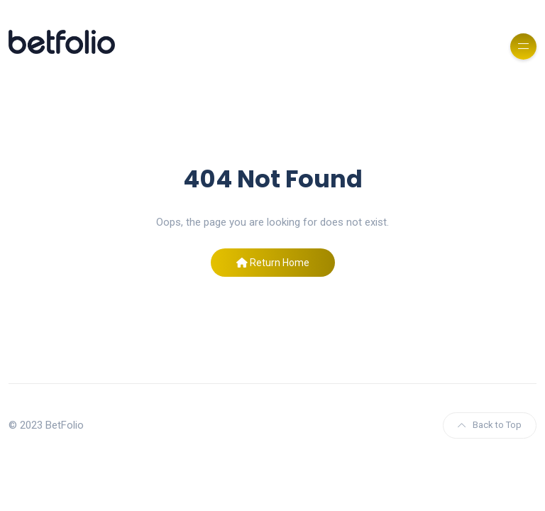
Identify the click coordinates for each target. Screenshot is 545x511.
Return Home (272, 262)
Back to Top (490, 424)
